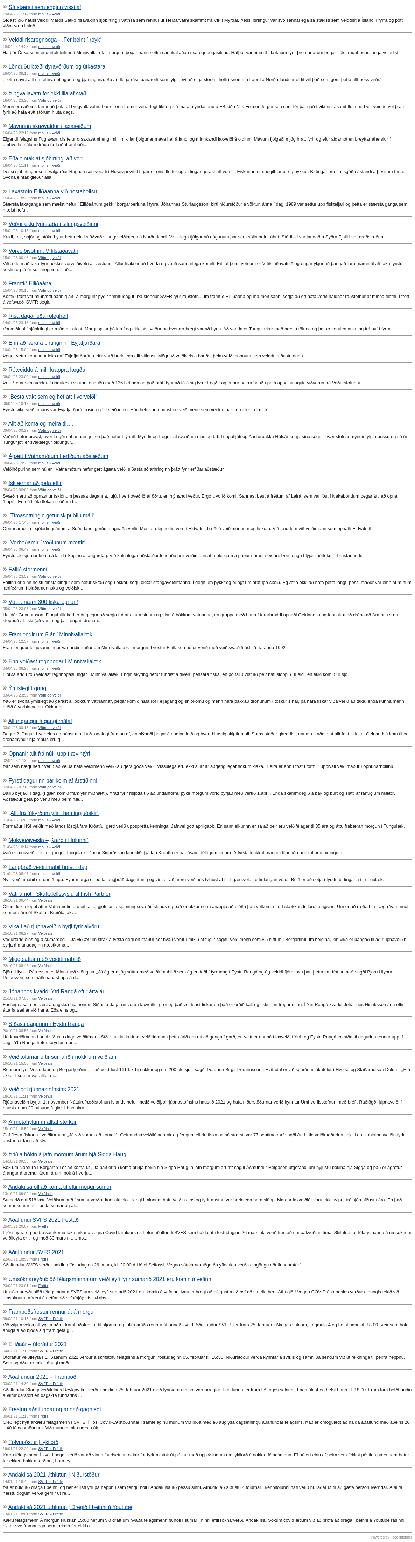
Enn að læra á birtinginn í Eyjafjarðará (54, 343)
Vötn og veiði (49, 100)
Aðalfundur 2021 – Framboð (42, 1377)
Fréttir (43, 1226)
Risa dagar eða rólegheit (38, 316)
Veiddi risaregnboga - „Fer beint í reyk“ (55, 40)
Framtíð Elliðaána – (32, 283)
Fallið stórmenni (28, 569)
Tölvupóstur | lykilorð (33, 1442)
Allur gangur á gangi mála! (40, 721)
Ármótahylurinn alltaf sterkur (43, 1122)
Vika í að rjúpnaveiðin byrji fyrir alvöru (54, 926)
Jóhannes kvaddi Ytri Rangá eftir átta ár (57, 991)
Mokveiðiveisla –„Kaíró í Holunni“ (49, 840)
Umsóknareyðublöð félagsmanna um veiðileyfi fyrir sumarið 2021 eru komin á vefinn (110, 1279)
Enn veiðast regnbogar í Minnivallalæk (55, 661)
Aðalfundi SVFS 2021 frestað (43, 1220)
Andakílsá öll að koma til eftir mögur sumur (60, 1187)
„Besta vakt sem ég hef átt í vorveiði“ (53, 397)
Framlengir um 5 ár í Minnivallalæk (50, 634)
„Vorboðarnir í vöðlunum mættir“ (47, 542)
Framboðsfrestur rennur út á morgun (53, 1312)
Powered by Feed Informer (391, 1537)
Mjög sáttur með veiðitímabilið (45, 959)
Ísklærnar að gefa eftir (35, 483)
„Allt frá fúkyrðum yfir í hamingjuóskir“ (54, 813)
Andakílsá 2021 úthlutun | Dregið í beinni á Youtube (70, 1507)
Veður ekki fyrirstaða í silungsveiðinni (53, 224)
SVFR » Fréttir (50, 1318)
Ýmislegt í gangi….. (32, 688)
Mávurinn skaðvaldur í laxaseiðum (50, 126)
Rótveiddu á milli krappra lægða (47, 370)
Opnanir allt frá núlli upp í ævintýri (49, 754)
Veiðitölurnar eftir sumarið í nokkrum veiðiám (63, 1057)
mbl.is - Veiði (49, 14)
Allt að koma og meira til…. (40, 424)
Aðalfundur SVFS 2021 (36, 1252)
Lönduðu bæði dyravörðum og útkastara (57, 67)
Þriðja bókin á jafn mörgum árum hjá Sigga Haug (67, 1154)
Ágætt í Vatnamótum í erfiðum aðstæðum (58, 456)
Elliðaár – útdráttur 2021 (38, 1344)
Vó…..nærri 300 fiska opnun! (43, 602)
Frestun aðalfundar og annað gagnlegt (55, 1409)
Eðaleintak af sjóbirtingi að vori (46, 159)
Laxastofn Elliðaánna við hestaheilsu (53, 191)
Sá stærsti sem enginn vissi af (45, 7)
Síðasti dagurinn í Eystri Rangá (46, 1024)
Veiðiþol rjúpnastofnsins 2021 (44, 1089)
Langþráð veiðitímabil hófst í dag (48, 867)
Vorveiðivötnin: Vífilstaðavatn (43, 251)
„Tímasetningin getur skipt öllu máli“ (52, 516)
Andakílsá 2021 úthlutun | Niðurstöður (54, 1475)
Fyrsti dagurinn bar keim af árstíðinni (53, 781)
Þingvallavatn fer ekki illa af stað (47, 94)
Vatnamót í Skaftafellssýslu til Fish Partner (60, 894)
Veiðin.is (45, 900)
